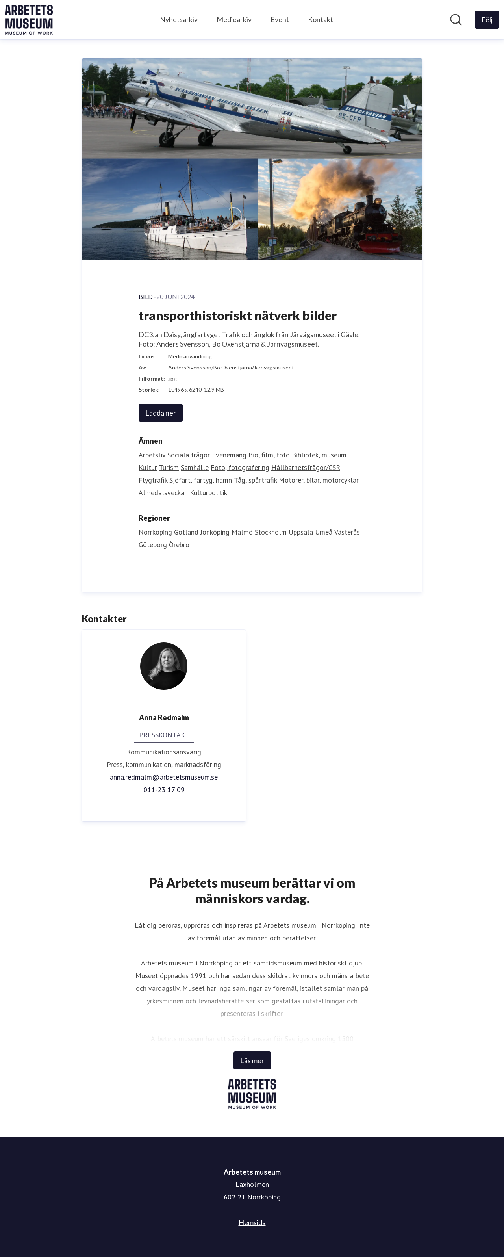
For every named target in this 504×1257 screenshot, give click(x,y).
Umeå (323, 532)
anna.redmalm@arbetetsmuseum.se (164, 777)
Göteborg (153, 544)
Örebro (179, 544)
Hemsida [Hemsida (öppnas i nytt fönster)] (252, 1222)
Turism (169, 467)
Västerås (347, 532)
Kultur (148, 467)
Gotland (186, 532)
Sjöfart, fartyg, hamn (200, 480)
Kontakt (320, 19)
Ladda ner (160, 412)
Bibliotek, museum (319, 454)
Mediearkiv (234, 19)
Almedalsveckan (163, 492)
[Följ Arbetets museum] (487, 20)
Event (280, 19)
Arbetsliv (152, 454)
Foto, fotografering (240, 467)
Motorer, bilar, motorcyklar (319, 480)
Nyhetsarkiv (179, 19)
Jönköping (215, 532)
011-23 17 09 (164, 789)
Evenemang (229, 454)
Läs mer (252, 1060)
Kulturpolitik (208, 492)
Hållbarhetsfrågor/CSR (305, 467)
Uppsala (301, 532)
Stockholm (271, 532)
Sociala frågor (188, 454)
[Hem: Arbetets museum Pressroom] (29, 20)
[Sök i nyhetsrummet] (456, 19)
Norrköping (155, 532)
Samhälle (195, 467)
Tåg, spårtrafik (255, 480)
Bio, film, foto (269, 454)
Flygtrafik (153, 480)
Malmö (242, 532)
